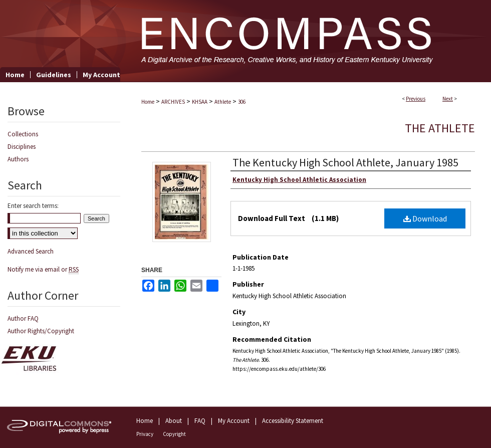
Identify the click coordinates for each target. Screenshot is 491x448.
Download (425, 218)
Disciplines (22, 146)
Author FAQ (23, 318)
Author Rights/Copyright (41, 331)
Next (447, 98)
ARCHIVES (173, 101)
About (173, 420)
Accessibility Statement (292, 420)
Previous (415, 98)
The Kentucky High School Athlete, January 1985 (345, 162)
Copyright (174, 433)
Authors (18, 159)
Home (147, 101)
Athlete (222, 101)
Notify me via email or (43, 269)
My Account (234, 420)
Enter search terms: (33, 205)
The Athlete (440, 128)
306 (242, 101)
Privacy (144, 433)
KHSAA (199, 101)
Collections (23, 134)
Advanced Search (31, 251)
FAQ (199, 420)
